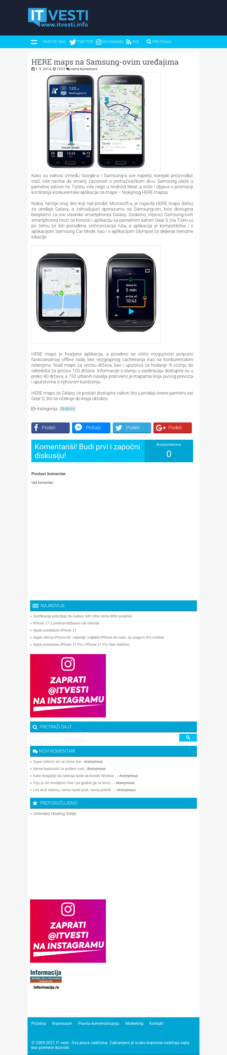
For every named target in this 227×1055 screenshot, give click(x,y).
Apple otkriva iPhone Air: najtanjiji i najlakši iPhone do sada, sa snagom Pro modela (98, 637)
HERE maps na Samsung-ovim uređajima (105, 62)
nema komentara (84, 69)
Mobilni (67, 408)
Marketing (134, 1023)
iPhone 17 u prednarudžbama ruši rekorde (66, 623)
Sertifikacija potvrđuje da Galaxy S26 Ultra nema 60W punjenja (82, 616)
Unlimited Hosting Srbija (54, 813)
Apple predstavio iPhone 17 (54, 630)
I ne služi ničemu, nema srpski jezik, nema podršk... (73, 790)
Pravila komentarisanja (98, 1023)
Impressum (62, 1023)
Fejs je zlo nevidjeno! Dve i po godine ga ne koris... (73, 783)
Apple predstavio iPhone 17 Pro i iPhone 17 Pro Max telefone (81, 644)
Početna (38, 1023)
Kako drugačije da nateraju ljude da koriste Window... (74, 776)
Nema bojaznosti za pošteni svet (58, 769)
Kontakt (156, 1023)
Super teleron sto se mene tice (57, 762)
